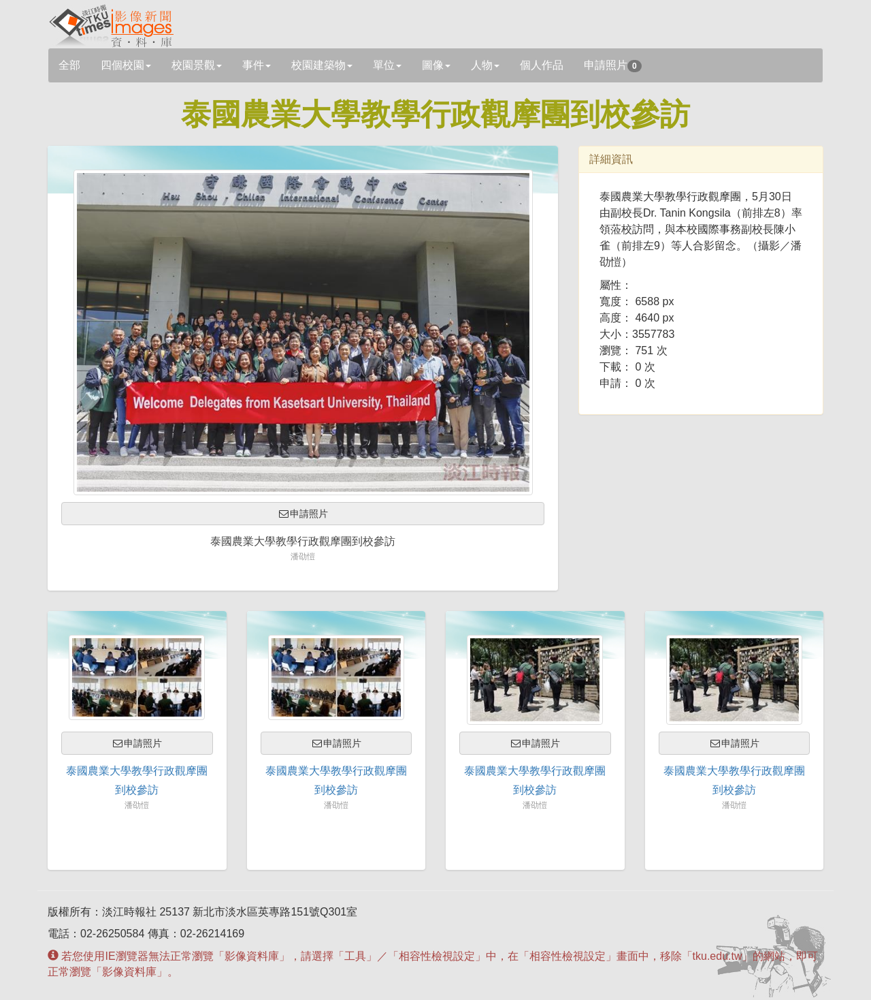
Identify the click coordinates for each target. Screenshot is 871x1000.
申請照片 (613, 65)
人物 (485, 65)
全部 (69, 65)
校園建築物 (321, 65)
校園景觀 (196, 65)
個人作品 (541, 65)
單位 (387, 65)
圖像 (436, 65)
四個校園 (126, 65)
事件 (256, 65)
